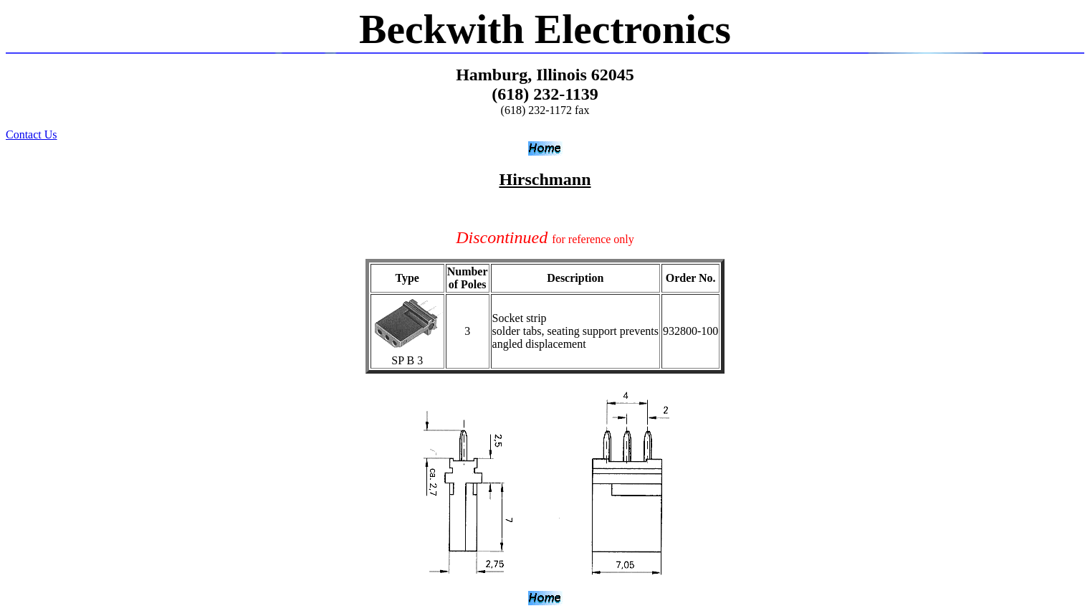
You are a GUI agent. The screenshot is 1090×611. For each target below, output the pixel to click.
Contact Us (31, 134)
